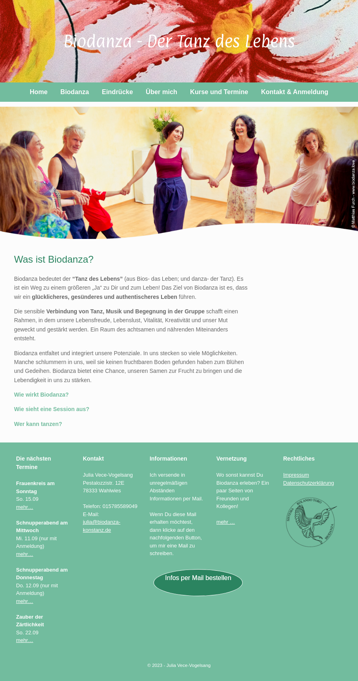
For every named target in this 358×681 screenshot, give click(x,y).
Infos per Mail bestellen (198, 577)
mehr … (226, 522)
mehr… (24, 507)
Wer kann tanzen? (38, 424)
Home (38, 91)
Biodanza (74, 91)
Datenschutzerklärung (308, 483)
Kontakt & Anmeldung (294, 91)
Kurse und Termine (219, 91)
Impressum (296, 475)
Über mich (161, 91)
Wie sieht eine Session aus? (51, 409)
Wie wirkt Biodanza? (41, 394)
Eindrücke (117, 91)
